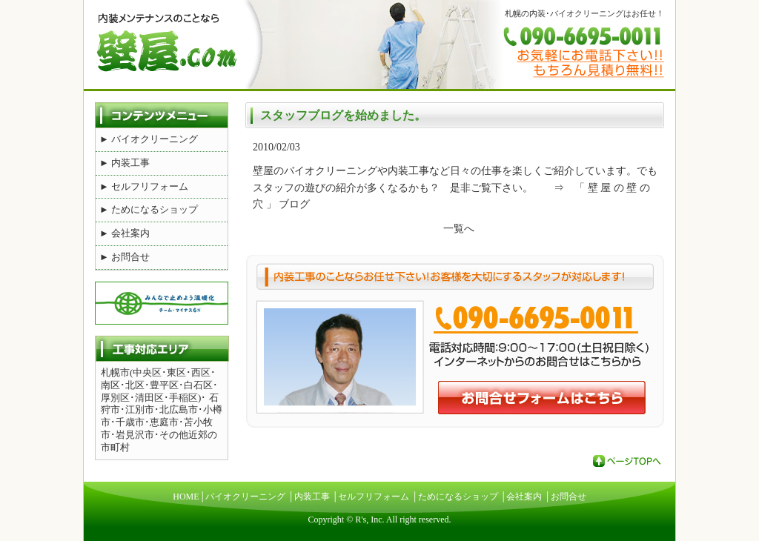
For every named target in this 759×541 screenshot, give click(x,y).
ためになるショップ (458, 496)
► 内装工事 (124, 162)
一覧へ (458, 228)
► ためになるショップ (148, 209)
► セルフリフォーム (143, 186)
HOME (186, 496)
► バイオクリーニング (148, 139)
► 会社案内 (124, 233)
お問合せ (568, 496)
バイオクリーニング (245, 496)
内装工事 (312, 496)
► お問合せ (124, 256)
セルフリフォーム (373, 496)
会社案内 (524, 496)
